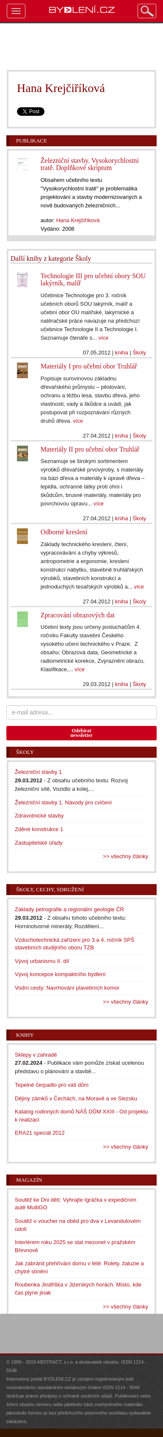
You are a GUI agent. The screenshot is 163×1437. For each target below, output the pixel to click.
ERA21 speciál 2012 (40, 1133)
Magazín (29, 1180)
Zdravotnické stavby (39, 815)
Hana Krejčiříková (78, 220)
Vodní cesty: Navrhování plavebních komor (67, 988)
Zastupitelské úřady (39, 843)
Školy (139, 352)
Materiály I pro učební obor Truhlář (89, 366)
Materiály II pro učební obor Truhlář (90, 449)
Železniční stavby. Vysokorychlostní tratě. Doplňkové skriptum (90, 164)
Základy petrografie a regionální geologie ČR (69, 909)
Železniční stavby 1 (38, 772)
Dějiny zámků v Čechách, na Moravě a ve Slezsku (76, 1098)
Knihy (25, 1035)
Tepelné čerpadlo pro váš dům (51, 1085)
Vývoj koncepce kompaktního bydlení (60, 974)
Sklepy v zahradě (36, 1055)
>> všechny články (125, 856)
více (103, 338)
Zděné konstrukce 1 (39, 829)
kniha (121, 352)
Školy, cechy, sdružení (50, 889)
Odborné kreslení (64, 532)
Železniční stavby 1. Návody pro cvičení (63, 802)
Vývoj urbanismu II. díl (42, 961)
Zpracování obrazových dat (78, 615)
